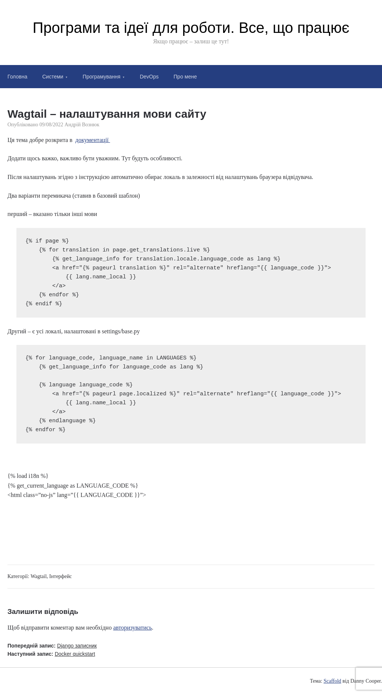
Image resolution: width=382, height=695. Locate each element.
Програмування (101, 77)
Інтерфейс (60, 576)
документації (92, 140)
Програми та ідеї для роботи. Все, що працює (191, 27)
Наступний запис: (51, 654)
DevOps (149, 77)
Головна (17, 77)
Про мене (185, 77)
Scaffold (332, 681)
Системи (52, 77)
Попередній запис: (52, 646)
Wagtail (39, 576)
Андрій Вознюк (82, 124)
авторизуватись (132, 627)
